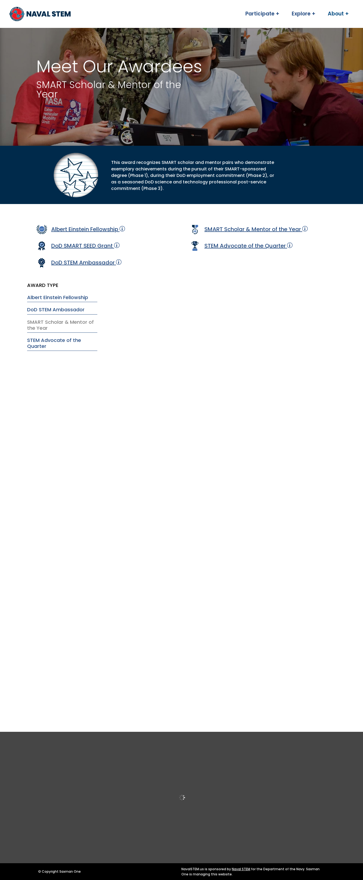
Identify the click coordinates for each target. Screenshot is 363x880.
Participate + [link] (262, 15)
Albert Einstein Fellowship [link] (84, 229)
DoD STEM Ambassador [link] (83, 262)
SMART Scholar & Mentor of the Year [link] (252, 229)
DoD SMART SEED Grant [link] (82, 246)
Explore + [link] (304, 15)
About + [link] (338, 15)
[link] (59, 14)
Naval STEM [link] (241, 869)
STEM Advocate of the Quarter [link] (245, 246)
